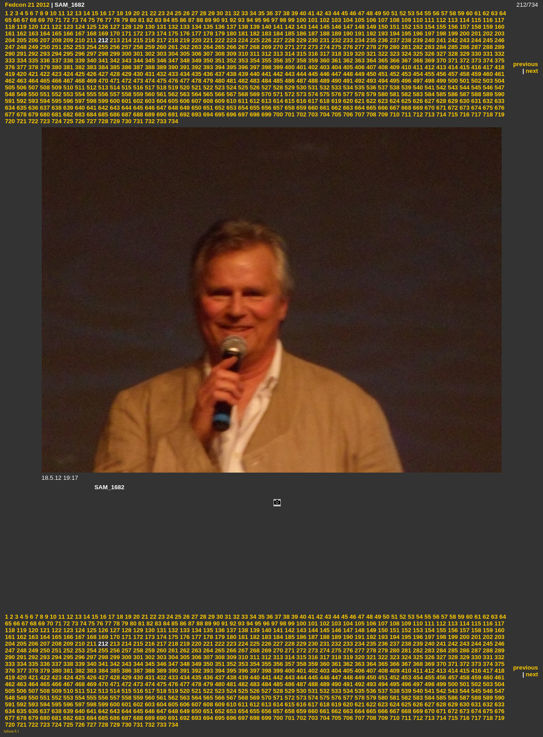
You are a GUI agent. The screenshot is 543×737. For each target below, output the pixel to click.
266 (230, 47)
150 (382, 26)
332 (498, 53)
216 (149, 40)
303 (161, 53)
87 (190, 20)
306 (196, 53)
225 (254, 40)
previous (525, 64)
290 (10, 53)
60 (468, 13)
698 (254, 114)
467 (67, 80)
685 (102, 114)
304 (172, 53)
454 (417, 74)
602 (137, 101)
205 (20, 40)
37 (277, 13)
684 (91, 114)
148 (359, 26)
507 (32, 87)
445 (312, 74)
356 (277, 60)
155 (440, 26)
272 (300, 47)
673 (463, 107)
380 (56, 67)
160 (498, 26)
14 (86, 13)
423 (56, 74)
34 (252, 13)
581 (394, 94)
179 (219, 33)
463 (20, 80)
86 (182, 20)
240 (429, 40)
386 (126, 67)
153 (417, 26)
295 (67, 53)
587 (463, 94)
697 (242, 114)
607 (196, 101)
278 (370, 47)
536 (370, 87)
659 (300, 107)
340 (91, 60)
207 (44, 40)
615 (289, 101)
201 (475, 33)
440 (254, 74)
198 (440, 33)
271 (289, 47)
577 (347, 94)
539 (405, 87)
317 (324, 53)
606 (184, 101)
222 (219, 40)
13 (77, 13)
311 (254, 53)
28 (202, 13)
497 (417, 80)
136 (219, 26)
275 (335, 47)
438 (230, 74)
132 (172, 26)
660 (312, 107)
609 (219, 101)
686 (114, 114)
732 (149, 121)
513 (102, 87)
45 (344, 13)
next (532, 70)
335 (32, 60)
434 (184, 74)
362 (347, 60)
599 (102, 101)
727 (91, 121)
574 (312, 94)
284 (440, 47)
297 (91, 53)
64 (502, 13)
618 (324, 101)
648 (172, 107)
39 (294, 13)
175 (172, 33)
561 (161, 94)
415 (463, 67)
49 (377, 13)
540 (417, 87)
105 (359, 20)
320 (359, 53)
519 (172, 87)
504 (498, 80)
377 (20, 67)
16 (102, 13)
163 (32, 33)
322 (382, 53)
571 (277, 94)
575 (324, 94)
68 (32, 20)
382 (79, 67)
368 (417, 60)
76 (99, 20)
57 (443, 13)
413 (440, 67)
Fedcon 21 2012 (27, 4)
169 (102, 33)
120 (32, 26)
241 (440, 40)
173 (149, 33)
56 (435, 13)
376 (10, 67)
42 (318, 13)
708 (370, 114)
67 (24, 20)
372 (463, 60)
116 (487, 20)
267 (242, 47)
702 (300, 114)
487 (300, 80)
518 (161, 87)
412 (429, 67)
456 (440, 74)
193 (382, 33)
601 (126, 101)
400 (289, 67)
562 (172, 94)
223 (230, 40)
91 (224, 20)
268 (254, 47)
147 (347, 26)
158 (475, 26)
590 (498, 94)
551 (44, 94)
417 (487, 67)
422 (44, 74)
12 (69, 13)
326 (429, 53)
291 (20, 53)
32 (235, 13)
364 (370, 60)
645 (137, 107)
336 (44, 60)
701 (289, 114)
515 (126, 87)
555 (91, 94)
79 (124, 20)
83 (157, 20)
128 (126, 26)
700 (277, 114)
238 (405, 40)
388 (149, 67)
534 (347, 87)
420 (20, 74)
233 (347, 40)
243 (463, 40)
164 (44, 33)
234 (359, 40)
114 (463, 20)
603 (149, 101)
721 (20, 121)
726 (79, 121)
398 (265, 67)
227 (277, 40)
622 (370, 101)
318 (335, 53)
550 (32, 94)
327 (440, 53)
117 (498, 20)
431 (149, 74)
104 (347, 20)
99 (290, 20)
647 (161, 107)
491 (347, 80)
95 (257, 20)
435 (196, 74)
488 (312, 80)
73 (74, 20)
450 (370, 74)
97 (273, 20)
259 (149, 47)
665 (370, 107)
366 (394, 60)
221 (207, 40)
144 (312, 26)
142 (289, 26)
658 (289, 107)
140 (265, 26)
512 (91, 87)
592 (20, 101)
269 (265, 47)
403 (324, 67)
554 (79, 94)
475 (161, 80)
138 (242, 26)
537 (382, 87)
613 (265, 101)
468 (79, 80)
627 (429, 101)
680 (44, 114)
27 (194, 13)
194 (394, 33)
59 (460, 13)
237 (394, 40)
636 (32, 107)
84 (165, 20)
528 (277, 87)
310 (242, 53)
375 (498, 60)
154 (429, 26)
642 (102, 107)
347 (172, 60)
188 (324, 33)
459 (475, 74)
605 (172, 101)
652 (219, 107)
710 (394, 114)
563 (184, 94)
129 (137, 26)
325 (417, 53)
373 (475, 60)
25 (177, 13)
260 (161, 47)
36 (269, 13)
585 (440, 94)
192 (370, 33)
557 (114, 94)
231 (324, 40)
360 (324, 60)
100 (300, 20)
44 (335, 13)
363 (359, 60)
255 (102, 47)
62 (485, 13)
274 (324, 47)
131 (161, 26)
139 (254, 26)
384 (102, 67)
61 (477, 13)
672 (452, 107)
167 (79, 33)
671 (440, 107)
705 (335, 114)
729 (114, 121)
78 (115, 20)
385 (114, 67)
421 (32, 74)
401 (300, 67)
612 (254, 101)
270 (277, 47)
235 (370, 40)
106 (370, 20)
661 (324, 107)
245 (487, 40)
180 (230, 33)
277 (359, 47)
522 (207, 87)
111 (428, 20)
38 (285, 13)
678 (20, 114)
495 (394, 80)
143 (300, 26)
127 (114, 26)
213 (114, 40)
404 (335, 67)
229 (300, 40)
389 (161, 67)
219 (184, 40)
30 (219, 13)
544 (463, 87)
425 (79, 74)
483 (254, 80)
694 (207, 114)
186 (300, 33)
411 (417, 67)
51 (393, 13)
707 (359, 114)
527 (265, 87)
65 (8, 20)
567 (230, 94)
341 (102, 60)
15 (94, 13)
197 (429, 33)
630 (463, 101)
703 (312, 114)
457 (452, 74)
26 (185, 13)
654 (242, 107)
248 (20, 47)
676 (498, 107)
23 (160, 13)
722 (32, 121)
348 (184, 60)
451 (382, 74)
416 (475, 67)
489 (324, 80)
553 (67, 94)
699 (265, 114)
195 (405, 33)
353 (242, 60)
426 (91, 74)
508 (44, 87)
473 (137, 80)
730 (126, 121)
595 (56, 101)
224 (242, 40)
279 (382, 47)
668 (405, 107)
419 (10, 74)
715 (452, 114)
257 (126, 47)
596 (67, 101)
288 (487, 47)
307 (207, 53)
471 (114, 80)
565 (207, 94)
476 (172, 80)
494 (382, 80)
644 (126, 107)
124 (79, 26)
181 (242, 33)
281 (405, 47)
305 (184, 53)
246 (498, 40)
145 (324, 26)
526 (254, 87)
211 (91, 40)
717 (475, 114)
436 (207, 74)
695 (219, 114)
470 (102, 80)
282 (417, 47)
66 (16, 20)
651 (207, 107)
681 (56, 114)
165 (56, 33)
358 (300, 60)
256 (114, 47)
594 (44, 101)
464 (32, 80)
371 (452, 60)
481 (230, 80)
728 (102, 121)
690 (161, 114)
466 (56, 80)
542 (440, 87)
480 (219, 80)
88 (199, 20)
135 (207, 26)
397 (254, 67)
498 (429, 80)
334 (20, 60)
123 (67, 26)
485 (277, 80)
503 (487, 80)
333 (10, 60)
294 (56, 53)
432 (161, 74)
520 (184, 87)
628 (440, 101)
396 (242, 67)
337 (56, 60)
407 (370, 67)
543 (452, 87)
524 (230, 87)
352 (230, 60)
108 (394, 20)
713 (429, 114)
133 (184, 26)
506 (20, 87)
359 (312, 60)
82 (149, 20)
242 (452, 40)
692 (184, 114)
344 (137, 60)
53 (410, 13)
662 (335, 107)
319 (347, 53)
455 (429, 74)
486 (289, 80)
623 (382, 101)
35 (260, 13)
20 (136, 13)
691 (172, 114)
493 (370, 80)
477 (184, 80)
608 (207, 101)
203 (498, 33)
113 (452, 20)
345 (149, 60)
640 (79, 107)
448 (347, 74)
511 (79, 87)
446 (324, 74)
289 (498, 47)
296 (79, 53)
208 (56, 40)
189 (335, 33)
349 (196, 60)
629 (452, 101)
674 (475, 107)
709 (382, 114)
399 (277, 67)
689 (149, 114)
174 (161, 33)
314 (289, 53)
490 (335, 80)
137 (230, 26)
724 (56, 121)
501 (463, 80)
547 (498, 87)
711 (405, 114)
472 (126, 80)
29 (211, 13)
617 (312, 101)
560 (149, 94)
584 (429, 94)
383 (91, 67)
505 (10, 87)
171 (126, 33)
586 (452, 94)
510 (67, 87)
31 (227, 13)
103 (335, 20)
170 (114, 33)
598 (91, 101)
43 (327, 13)
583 (417, 94)
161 (10, 33)
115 (475, 20)
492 (359, 80)
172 (137, 33)
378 (32, 67)
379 (44, 67)
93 (240, 20)
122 (56, 26)
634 (10, 107)
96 (265, 20)
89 (207, 20)
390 (172, 67)
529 (289, 87)
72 (66, 20)
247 (10, 47)
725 (67, 121)
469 (91, 80)
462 (10, 80)
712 (417, 114)
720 (10, 121)
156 (452, 26)
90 (216, 20)
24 (169, 13)
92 (232, 20)
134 (196, 26)
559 (137, 94)
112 (440, 20)
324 (405, 53)
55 (427, 13)
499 (440, 80)
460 (487, 74)
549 (20, 94)
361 (335, 60)
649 (184, 107)
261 (172, 47)
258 (137, 47)
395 (230, 67)
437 (219, 74)
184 (277, 33)
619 (335, 101)
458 (463, 74)
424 (67, 74)
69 (40, 20)
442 (277, 74)
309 (230, 53)
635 (20, 107)
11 (61, 13)
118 (10, 26)
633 (498, 101)
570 (265, 94)
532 (324, 87)
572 (289, 94)
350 (207, 60)
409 (394, 67)
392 (196, 67)
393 (207, 67)
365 (382, 60)
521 (196, 87)
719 (498, 114)
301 (137, 53)
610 (230, 101)
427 (102, 74)
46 (352, 13)
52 (402, 13)
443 (289, 74)
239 (417, 40)
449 (359, 74)
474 (149, 80)
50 (385, 13)
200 (463, 33)
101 (312, 20)
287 (475, 47)
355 (265, 60)
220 (196, 40)
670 (429, 107)
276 (347, 47)
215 (137, 40)
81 (141, 20)
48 (369, 13)
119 (20, 26)
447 (335, 74)
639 (67, 107)
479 (207, 80)
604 (161, 101)
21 (144, 13)
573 (300, 94)
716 (463, 114)
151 (394, 26)
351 (219, 60)
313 (277, 53)
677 (10, 114)
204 (10, 40)
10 (52, 13)
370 (440, 60)
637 (44, 107)
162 (20, 33)
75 (91, 20)
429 (126, 74)
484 (265, 80)
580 (382, 94)
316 (312, 53)
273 (312, 47)
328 (452, 53)
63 (494, 13)
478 (196, 80)
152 (405, 26)
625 (405, 101)
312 (265, 53)
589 (487, 94)
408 (382, 67)
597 (79, 101)
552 (56, 94)
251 (56, 47)
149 (370, 26)
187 (312, 33)
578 (359, 94)
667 (394, 107)
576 (335, 94)
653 (230, 107)
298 (102, 53)
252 (67, 47)
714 (440, 114)
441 (265, 74)
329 (463, 53)
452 (394, 74)
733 (161, 121)
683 (79, 114)
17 (110, 13)
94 (249, 20)
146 (335, 26)
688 (137, 114)
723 (44, 121)
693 (196, 114)
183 (265, 33)
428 (114, 74)
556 (102, 94)
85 (174, 20)
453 (405, 74)
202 (487, 33)
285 (452, 47)
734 (172, 121)
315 (300, 53)
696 (230, 114)
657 (277, 107)
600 (114, 101)
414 (452, 67)
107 (382, 20)
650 (196, 107)
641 (91, 107)
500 (452, 80)
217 (161, 40)
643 (114, 107)
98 (282, 20)
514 (114, 87)
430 (137, 74)
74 (82, 20)
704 (324, 114)
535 (359, 87)
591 (10, 101)
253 (79, 47)
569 (254, 94)
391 (184, 67)
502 (475, 80)
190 (347, 33)
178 (207, 33)
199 (452, 33)
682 (67, 114)
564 (196, 94)
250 (44, 47)
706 (347, 114)
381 (67, 67)
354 (254, 60)
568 (242, 94)
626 (417, 101)
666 (382, 107)
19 (127, 13)
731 (137, 121)
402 (312, 67)
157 (463, 26)
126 (102, 26)
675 (487, 107)
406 (359, 67)
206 (32, 40)
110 (417, 20)
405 (347, 67)
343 (126, 60)
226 (265, 40)
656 (265, 107)
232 (335, 40)
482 (242, 80)
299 (114, 53)
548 (10, 94)
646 (149, 107)
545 (475, 87)
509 (56, 87)
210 (79, 40)
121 (44, 26)
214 (126, 40)
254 (91, 47)
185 (289, 33)
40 (302, 13)
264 (207, 47)
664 (359, 107)
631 (475, 101)
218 (172, 40)
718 (487, 114)
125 (91, 26)
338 (67, 60)
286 (463, 47)
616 (300, 101)
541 (429, 87)
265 (219, 47)
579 (370, 94)
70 (49, 20)
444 (300, 74)
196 (417, 33)
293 (44, 53)
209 (67, 40)
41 (310, 13)
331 (487, 53)
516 (137, 87)
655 (254, 107)
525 (242, 87)
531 (312, 87)
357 (289, 60)
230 (312, 40)
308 (219, 53)
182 (254, 33)
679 (32, 114)
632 (487, 101)
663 (347, 107)
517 (149, 87)
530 (300, 87)
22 (152, 13)
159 (487, 26)
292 (32, 53)
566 (219, 94)
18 (119, 13)
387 (137, 67)
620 (347, 101)
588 (475, 94)
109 (405, 20)
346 (161, 60)
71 (57, 20)
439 (242, 74)
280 (394, 47)
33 (244, 13)
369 (429, 60)
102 (324, 20)
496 (405, 80)
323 (394, 53)
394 (219, 67)
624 (394, 101)
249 (32, 47)
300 (126, 53)
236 (382, 40)
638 (56, 107)
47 (360, 13)
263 (196, 47)
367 (405, 60)
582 (405, 94)
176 (184, 33)
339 (79, 60)
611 (242, 101)
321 (370, 53)
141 (277, 26)
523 (219, 87)
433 (172, 74)
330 (475, 53)
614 (277, 101)
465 (44, 80)
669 (417, 107)
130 (149, 26)
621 (359, 101)
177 (196, 33)
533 (335, 87)
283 (429, 47)
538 (394, 87)
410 (405, 67)
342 (114, 60)
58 (452, 13)
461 (498, 74)
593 (32, 101)
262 (184, 47)
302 (149, 53)
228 (289, 40)
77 (107, 20)
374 (487, 60)
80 (132, 20)
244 (475, 40)
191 (359, 33)
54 (419, 13)
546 (487, 87)
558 (126, 94)
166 (67, 33)
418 (498, 67)
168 (91, 33)
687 (126, 114)
